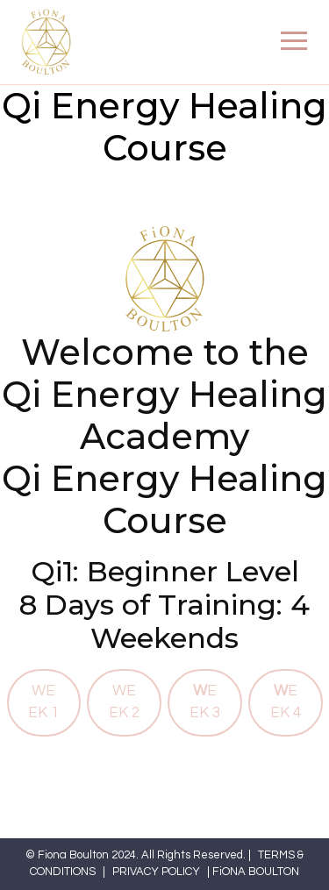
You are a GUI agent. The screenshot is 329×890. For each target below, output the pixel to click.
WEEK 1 (43, 702)
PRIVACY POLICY (156, 871)
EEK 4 (285, 702)
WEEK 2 (124, 702)
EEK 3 (205, 702)
